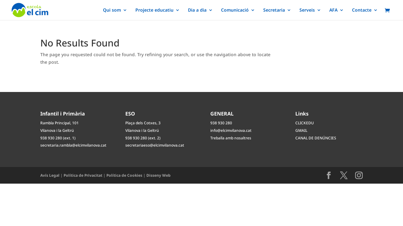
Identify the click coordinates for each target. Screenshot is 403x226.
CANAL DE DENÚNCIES (315, 138)
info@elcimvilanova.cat (231, 130)
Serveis (307, 10)
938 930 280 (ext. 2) (143, 138)
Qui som (112, 10)
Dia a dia (197, 10)
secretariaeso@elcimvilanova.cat (154, 145)
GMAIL (301, 130)
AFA (333, 10)
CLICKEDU (304, 123)
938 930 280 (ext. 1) (58, 138)
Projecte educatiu (154, 10)
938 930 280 (221, 123)
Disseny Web (158, 175)
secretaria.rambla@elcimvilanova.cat (73, 145)
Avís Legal (50, 175)
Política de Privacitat (83, 175)
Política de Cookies (124, 175)
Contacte (362, 10)
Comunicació (235, 10)
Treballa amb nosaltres (230, 138)
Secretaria (274, 10)
